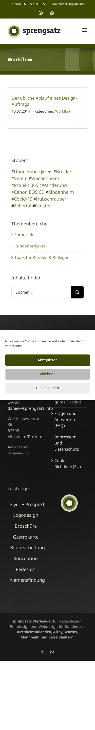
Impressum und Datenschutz (66, 443)
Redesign (25, 569)
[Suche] (77, 292)
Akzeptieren (47, 360)
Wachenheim (45, 178)
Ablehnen (47, 374)
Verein (21, 178)
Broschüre (26, 526)
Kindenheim (61, 192)
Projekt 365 (26, 185)
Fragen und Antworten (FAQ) (65, 419)
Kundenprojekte (30, 246)
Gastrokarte (26, 537)
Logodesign (25, 515)
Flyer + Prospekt (27, 504)
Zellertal (22, 206)
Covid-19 (23, 199)
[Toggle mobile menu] (84, 30)
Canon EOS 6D (29, 192)
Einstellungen (47, 388)
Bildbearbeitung (27, 547)
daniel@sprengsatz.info (68, 4)
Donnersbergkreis (33, 171)
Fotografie (24, 234)
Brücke (63, 171)
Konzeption (25, 558)
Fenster (43, 206)
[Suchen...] (41, 292)
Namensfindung (27, 580)
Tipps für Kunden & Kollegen (41, 257)
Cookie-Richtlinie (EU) (67, 463)
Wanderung (54, 185)
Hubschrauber (51, 199)
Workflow (63, 111)
